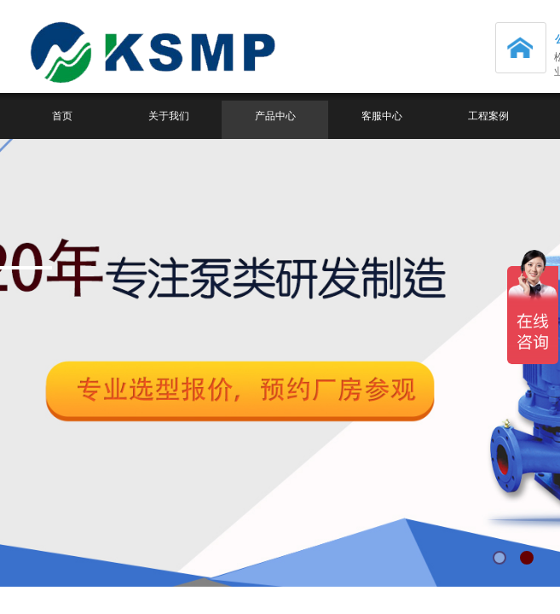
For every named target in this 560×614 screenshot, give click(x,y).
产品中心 (275, 116)
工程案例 (488, 116)
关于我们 (168, 116)
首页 (62, 116)
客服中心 (381, 116)
